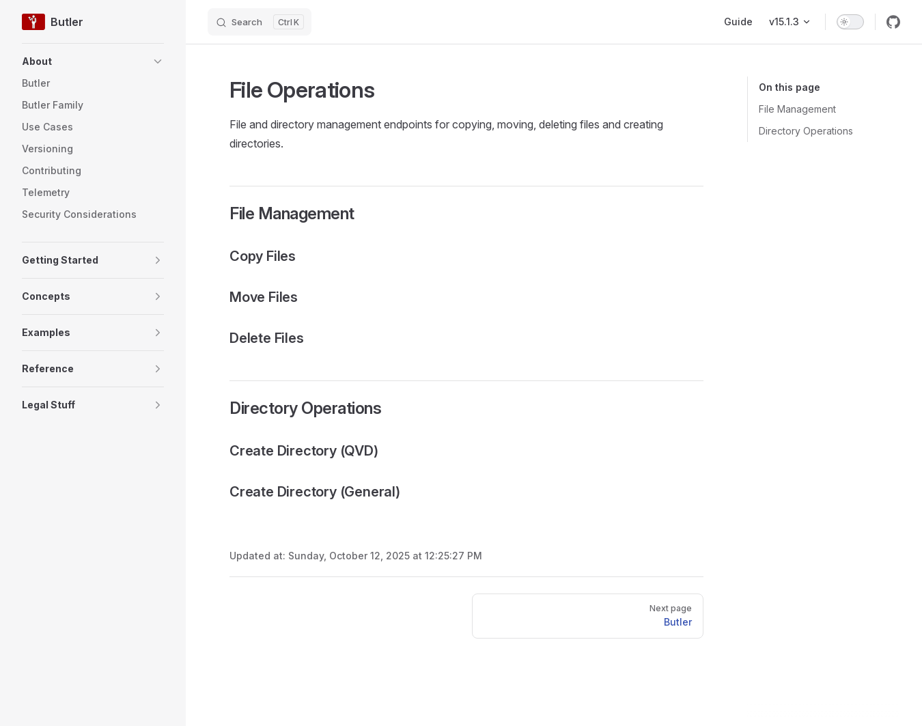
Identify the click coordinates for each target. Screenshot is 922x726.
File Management (797, 109)
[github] (893, 22)
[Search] (259, 22)
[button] (93, 61)
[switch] (850, 21)
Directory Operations (806, 131)
